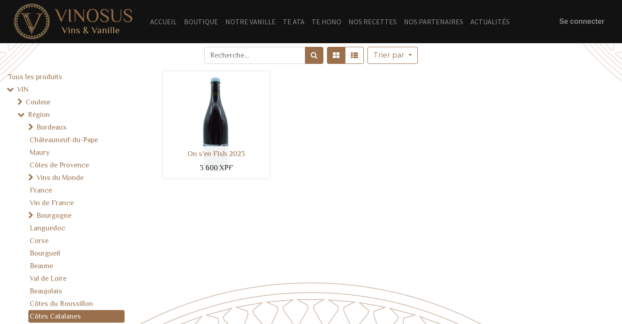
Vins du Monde (60, 178)
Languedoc (47, 228)
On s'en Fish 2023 (216, 154)
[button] (392, 55)
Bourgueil (45, 253)
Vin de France (52, 203)
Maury (39, 152)
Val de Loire (48, 278)
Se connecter (581, 21)
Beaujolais (46, 291)
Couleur (38, 102)
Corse (39, 241)
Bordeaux (51, 127)
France (41, 190)
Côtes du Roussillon (61, 304)
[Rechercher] (314, 55)
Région (39, 115)
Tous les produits (35, 77)
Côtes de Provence (59, 165)
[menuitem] (163, 22)
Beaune (41, 266)
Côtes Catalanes (55, 316)
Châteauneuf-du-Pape (64, 140)
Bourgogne (54, 216)
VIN (22, 90)
